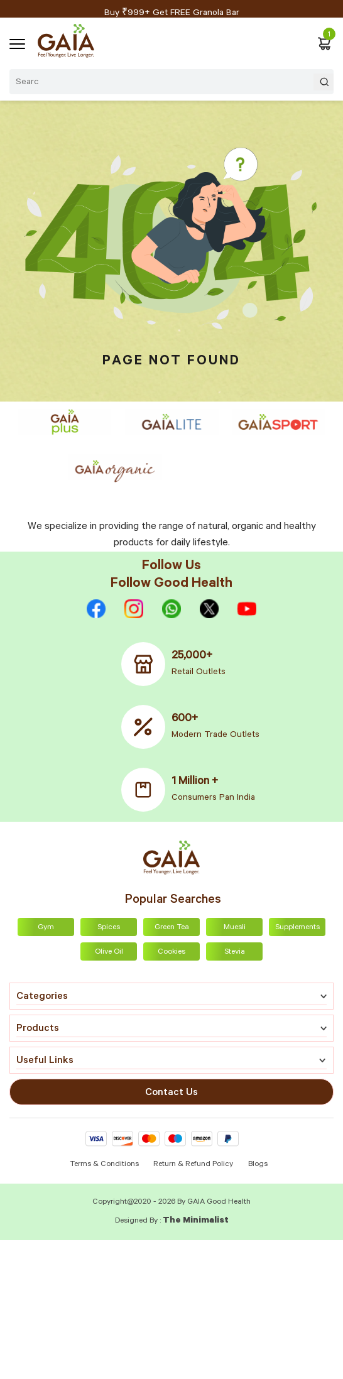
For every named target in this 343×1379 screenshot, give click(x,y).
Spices (108, 928)
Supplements (297, 928)
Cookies (171, 952)
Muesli (235, 928)
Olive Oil (109, 952)
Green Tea (172, 928)
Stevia (234, 952)
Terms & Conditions (105, 1164)
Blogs (258, 1164)
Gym (46, 928)
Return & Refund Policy (193, 1164)
